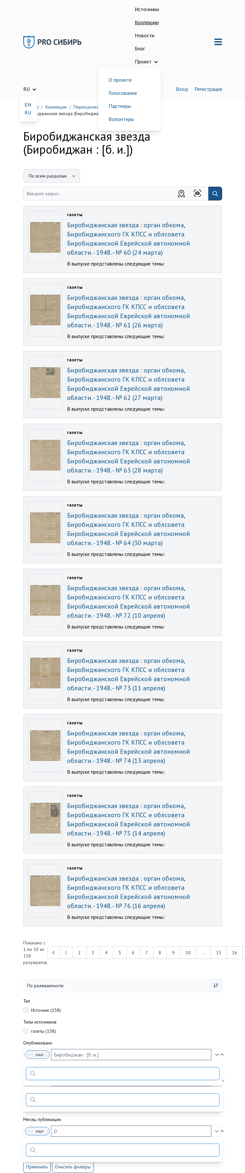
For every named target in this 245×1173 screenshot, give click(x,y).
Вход (182, 89)
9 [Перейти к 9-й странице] (173, 953)
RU (28, 112)
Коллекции (147, 22)
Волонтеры (121, 119)
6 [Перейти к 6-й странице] (133, 953)
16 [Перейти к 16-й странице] (234, 953)
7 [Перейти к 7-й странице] (146, 953)
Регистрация (208, 89)
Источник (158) (46, 1010)
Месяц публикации (42, 1119)
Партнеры (120, 106)
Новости (144, 35)
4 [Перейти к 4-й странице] (106, 953)
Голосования (123, 93)
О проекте (120, 80)
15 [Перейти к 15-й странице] (218, 953)
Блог (140, 48)
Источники (147, 9)
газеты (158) (43, 1031)
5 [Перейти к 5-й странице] (119, 953)
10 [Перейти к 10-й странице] (188, 953)
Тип (26, 1001)
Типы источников (40, 1022)
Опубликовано (37, 1043)
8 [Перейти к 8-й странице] (160, 953)
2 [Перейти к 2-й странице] (79, 953)
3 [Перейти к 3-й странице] (93, 953)
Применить (37, 1167)
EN (28, 104)
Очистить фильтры (73, 1167)
